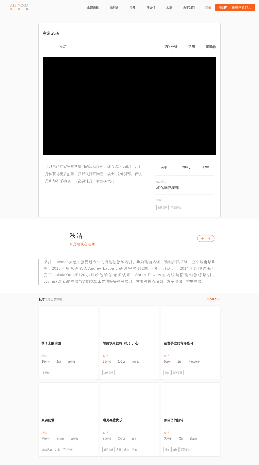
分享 (164, 167)
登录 (208, 7)
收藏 (206, 167)
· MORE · (211, 299)
